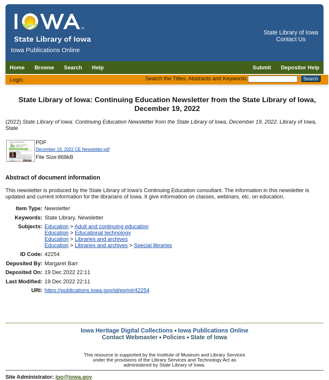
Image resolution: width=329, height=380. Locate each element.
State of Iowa (208, 337)
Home (17, 67)
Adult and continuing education (111, 226)
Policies (174, 337)
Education (56, 226)
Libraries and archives (101, 239)
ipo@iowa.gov (73, 377)
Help (98, 67)
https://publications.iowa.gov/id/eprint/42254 (97, 290)
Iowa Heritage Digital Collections (127, 330)
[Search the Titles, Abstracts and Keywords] (272, 79)
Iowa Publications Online (213, 330)
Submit (262, 67)
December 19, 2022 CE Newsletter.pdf (73, 149)
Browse (44, 67)
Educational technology (103, 233)
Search (73, 67)
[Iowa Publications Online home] (53, 28)
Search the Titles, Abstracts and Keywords (196, 78)
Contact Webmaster (130, 337)
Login (16, 80)
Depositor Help (300, 67)
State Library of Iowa (290, 32)
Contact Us (290, 39)
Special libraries (153, 245)
